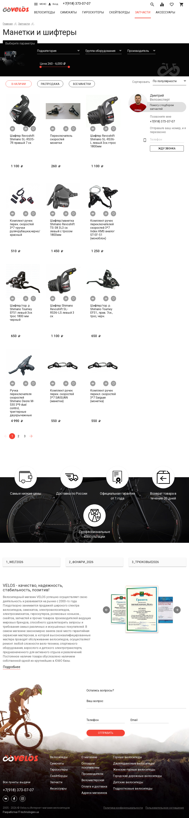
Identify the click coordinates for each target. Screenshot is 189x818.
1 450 (63, 251)
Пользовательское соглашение (164, 807)
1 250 (103, 251)
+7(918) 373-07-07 (76, 3)
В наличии (19, 84)
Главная (8, 23)
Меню (40, 4)
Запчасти (142, 12)
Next (177, 609)
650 (21, 336)
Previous (106, 609)
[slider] (40, 67)
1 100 (22, 166)
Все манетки (82, 84)
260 (61, 166)
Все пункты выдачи (16, 782)
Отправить (105, 732)
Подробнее (11, 667)
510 (21, 251)
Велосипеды (44, 12)
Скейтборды (119, 12)
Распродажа (50, 84)
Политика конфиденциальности (123, 807)
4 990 (22, 421)
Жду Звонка (166, 148)
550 (61, 421)
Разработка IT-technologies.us (21, 812)
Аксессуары (165, 12)
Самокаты (68, 12)
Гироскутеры (93, 12)
